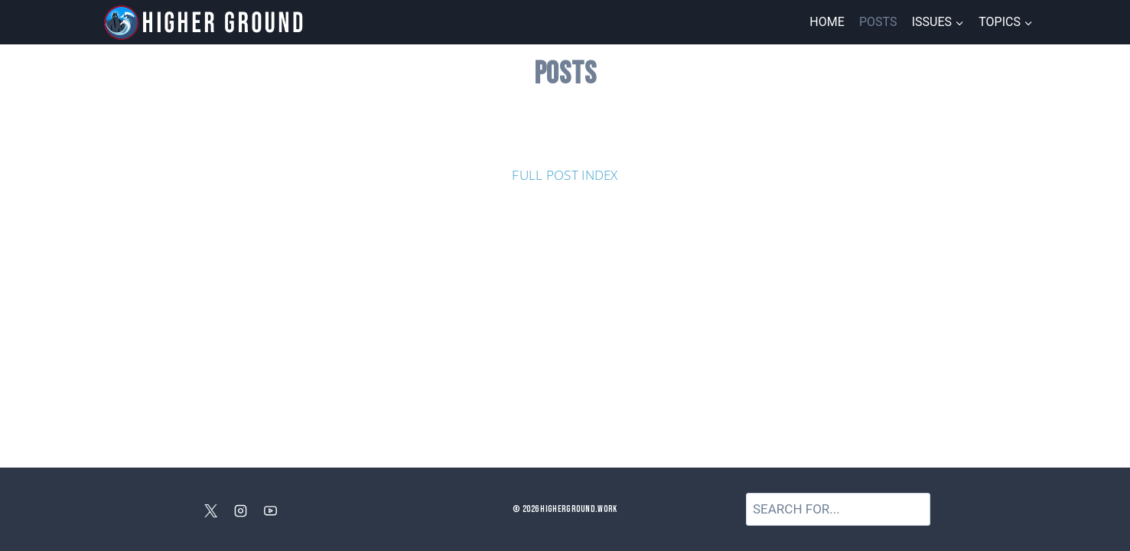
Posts (878, 22)
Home (826, 22)
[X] (210, 511)
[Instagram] (241, 511)
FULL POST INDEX (565, 175)
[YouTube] (271, 511)
